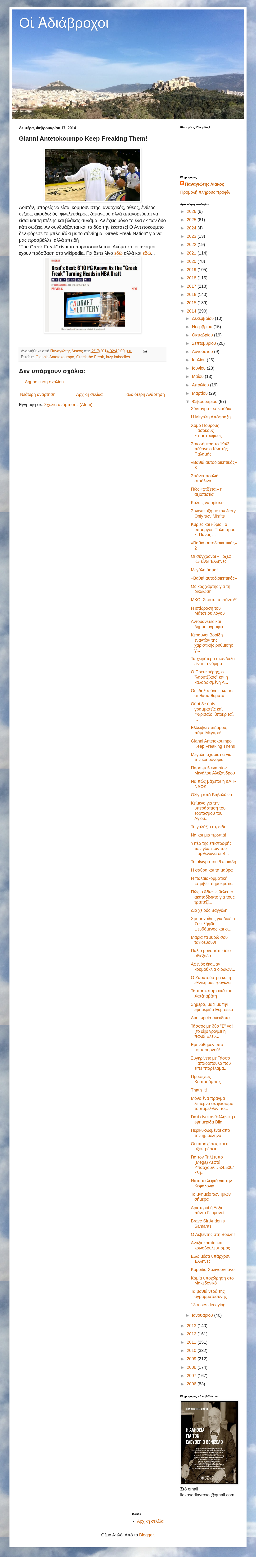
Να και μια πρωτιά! (208, 835)
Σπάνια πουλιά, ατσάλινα (205, 478)
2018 (192, 278)
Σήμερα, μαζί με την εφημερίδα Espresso (212, 1007)
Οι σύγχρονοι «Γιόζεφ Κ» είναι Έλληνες (211, 559)
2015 (192, 302)
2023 (192, 236)
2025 (192, 219)
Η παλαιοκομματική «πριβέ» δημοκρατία (212, 881)
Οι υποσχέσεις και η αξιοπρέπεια (210, 1146)
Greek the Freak (90, 357)
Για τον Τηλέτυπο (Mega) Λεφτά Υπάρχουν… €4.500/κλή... (212, 1165)
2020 (192, 261)
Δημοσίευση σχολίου (44, 382)
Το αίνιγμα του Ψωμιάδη (213, 861)
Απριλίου (201, 385)
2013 (192, 1325)
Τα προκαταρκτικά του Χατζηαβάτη (211, 993)
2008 (192, 1367)
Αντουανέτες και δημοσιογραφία (207, 624)
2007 (192, 1375)
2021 (192, 253)
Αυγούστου (203, 351)
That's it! (199, 1090)
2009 (192, 1358)
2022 (192, 244)
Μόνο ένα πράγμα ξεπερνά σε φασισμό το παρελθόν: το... (212, 1103)
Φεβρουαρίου (205, 401)
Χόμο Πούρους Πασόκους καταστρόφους (206, 430)
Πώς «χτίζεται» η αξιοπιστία (207, 492)
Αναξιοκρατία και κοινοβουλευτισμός (210, 1245)
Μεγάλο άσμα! (204, 570)
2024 (192, 228)
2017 (192, 286)
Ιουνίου (199, 368)
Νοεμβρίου (202, 326)
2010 (192, 1350)
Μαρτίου (200, 393)
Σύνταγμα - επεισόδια (211, 408)
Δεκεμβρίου (203, 318)
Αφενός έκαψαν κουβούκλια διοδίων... (213, 967)
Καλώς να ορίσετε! (208, 502)
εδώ (119, 253)
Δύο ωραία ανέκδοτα (210, 1018)
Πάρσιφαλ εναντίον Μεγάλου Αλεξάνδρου (213, 770)
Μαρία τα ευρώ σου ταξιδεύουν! (209, 940)
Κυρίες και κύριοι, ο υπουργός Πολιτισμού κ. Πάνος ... (213, 529)
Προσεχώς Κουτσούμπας (206, 1079)
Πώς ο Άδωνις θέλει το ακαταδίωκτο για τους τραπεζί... (213, 897)
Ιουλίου (199, 360)
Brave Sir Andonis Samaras (208, 1224)
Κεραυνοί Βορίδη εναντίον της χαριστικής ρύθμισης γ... (212, 643)
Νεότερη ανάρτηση (37, 394)
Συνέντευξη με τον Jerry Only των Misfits (213, 514)
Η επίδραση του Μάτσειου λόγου (208, 611)
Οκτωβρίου (203, 335)
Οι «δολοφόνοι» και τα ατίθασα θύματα (212, 693)
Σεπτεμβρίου (204, 343)
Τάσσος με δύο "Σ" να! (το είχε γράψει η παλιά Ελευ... (212, 1031)
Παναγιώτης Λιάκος (204, 184)
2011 (192, 1342)
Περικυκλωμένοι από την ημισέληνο (210, 1133)
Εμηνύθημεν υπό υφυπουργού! (207, 1047)
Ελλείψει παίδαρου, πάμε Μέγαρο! (209, 730)
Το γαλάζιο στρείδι (208, 826)
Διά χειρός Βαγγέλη (209, 910)
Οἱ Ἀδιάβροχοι (64, 23)
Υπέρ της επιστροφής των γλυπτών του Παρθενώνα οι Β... (211, 848)
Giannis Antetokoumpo (55, 357)
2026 (192, 211)
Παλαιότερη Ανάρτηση (144, 394)
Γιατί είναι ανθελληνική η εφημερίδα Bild (214, 1119)
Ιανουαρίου (203, 1315)
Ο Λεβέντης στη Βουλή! (213, 1234)
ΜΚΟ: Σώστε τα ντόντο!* (214, 599)
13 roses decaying (208, 1304)
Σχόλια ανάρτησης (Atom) (68, 404)
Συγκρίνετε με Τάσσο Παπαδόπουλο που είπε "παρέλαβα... (211, 1063)
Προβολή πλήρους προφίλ (205, 192)
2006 (192, 1384)
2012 (192, 1334)
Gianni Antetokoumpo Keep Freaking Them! (213, 744)
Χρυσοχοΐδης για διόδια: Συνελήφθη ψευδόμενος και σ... (213, 923)
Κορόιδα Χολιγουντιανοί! (214, 1269)
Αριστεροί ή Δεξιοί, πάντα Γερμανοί (208, 1210)
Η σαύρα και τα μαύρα (212, 870)
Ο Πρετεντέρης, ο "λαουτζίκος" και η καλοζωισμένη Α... (209, 677)
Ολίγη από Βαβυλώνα (211, 794)
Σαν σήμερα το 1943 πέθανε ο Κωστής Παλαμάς (210, 449)
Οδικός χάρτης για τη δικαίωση (210, 589)
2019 (192, 269)
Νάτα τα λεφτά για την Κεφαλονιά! (211, 1183)
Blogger (146, 1535)
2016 (192, 294)
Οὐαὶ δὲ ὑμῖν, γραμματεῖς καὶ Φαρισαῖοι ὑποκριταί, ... (212, 712)
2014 (192, 311)
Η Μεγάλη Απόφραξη (211, 417)
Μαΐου (198, 376)
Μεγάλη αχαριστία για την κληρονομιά (211, 757)
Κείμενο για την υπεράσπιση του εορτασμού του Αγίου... (208, 811)
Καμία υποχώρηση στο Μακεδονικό (212, 1281)
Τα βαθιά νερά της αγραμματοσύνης (209, 1294)
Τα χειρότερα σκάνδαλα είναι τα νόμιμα (213, 661)
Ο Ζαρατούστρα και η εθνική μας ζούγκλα (211, 980)
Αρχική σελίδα (89, 394)
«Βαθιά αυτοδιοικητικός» (214, 578)
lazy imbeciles (118, 357)
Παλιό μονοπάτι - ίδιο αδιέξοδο (211, 953)
